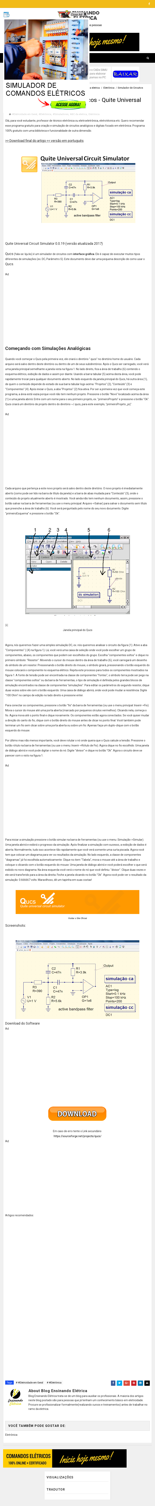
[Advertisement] (77, 310)
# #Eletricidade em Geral (29, 1383)
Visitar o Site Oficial (77, 919)
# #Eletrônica (54, 1383)
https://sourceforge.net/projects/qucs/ (77, 1136)
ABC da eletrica (91, 87)
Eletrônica (108, 87)
